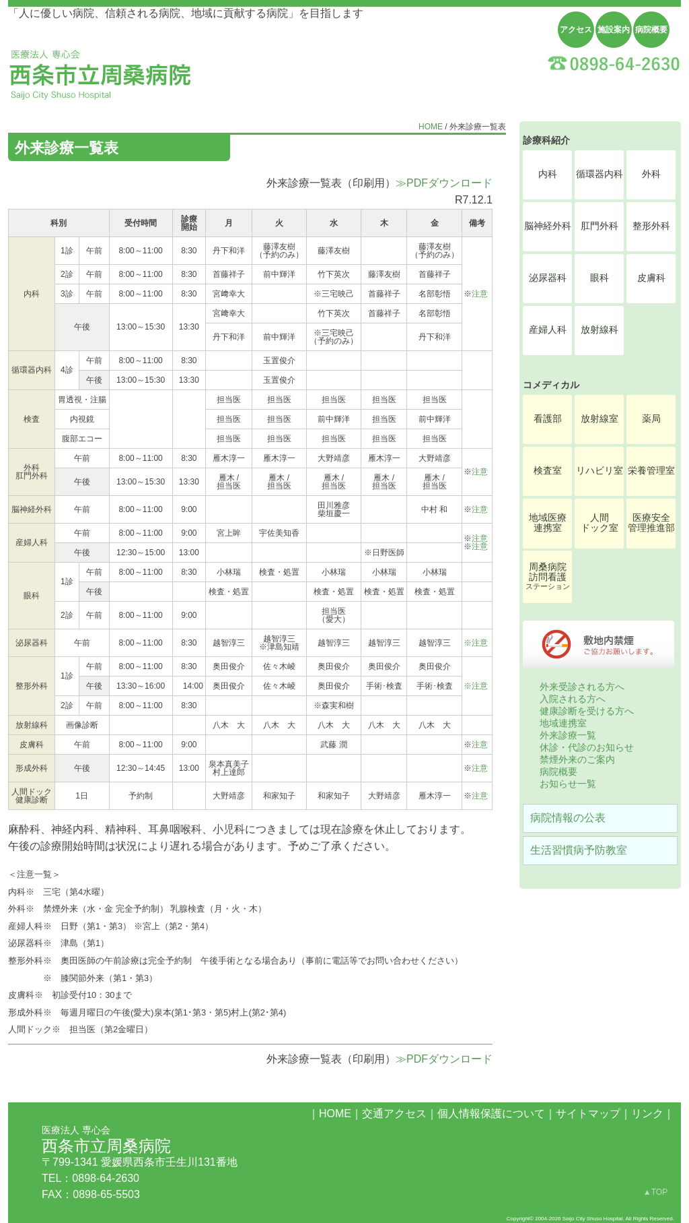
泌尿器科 (548, 278)
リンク (647, 1113)
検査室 (548, 471)
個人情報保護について (491, 1113)
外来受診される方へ (582, 686)
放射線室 (599, 419)
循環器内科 (599, 174)
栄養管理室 (651, 471)
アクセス (576, 29)
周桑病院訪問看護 (547, 576)
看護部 (548, 419)
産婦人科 (548, 330)
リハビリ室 (599, 471)
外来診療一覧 (568, 735)
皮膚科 (651, 278)
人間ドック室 (599, 523)
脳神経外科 (547, 226)
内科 (547, 174)
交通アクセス (394, 1113)
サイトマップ (588, 1113)
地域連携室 (563, 723)
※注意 (476, 643)
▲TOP (655, 1192)
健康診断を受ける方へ (587, 710)
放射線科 (599, 330)
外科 (651, 174)
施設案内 (613, 29)
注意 (480, 294)
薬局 (651, 419)
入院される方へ (573, 698)
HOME (431, 126)
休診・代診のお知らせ (587, 747)
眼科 (599, 278)
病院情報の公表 (568, 817)
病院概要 (651, 29)
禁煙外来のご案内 (577, 759)
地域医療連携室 (548, 523)
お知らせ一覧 (568, 783)
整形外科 (651, 226)
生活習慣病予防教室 (578, 850)
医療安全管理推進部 (651, 523)
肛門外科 (599, 226)
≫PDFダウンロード (444, 183)
